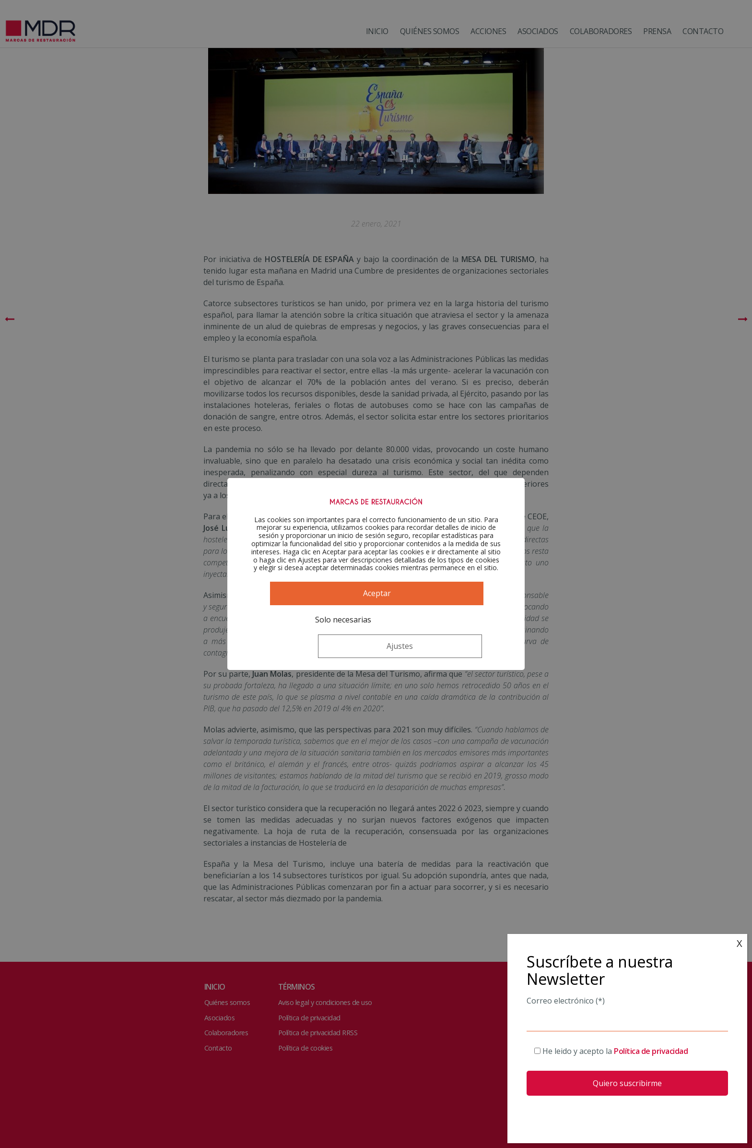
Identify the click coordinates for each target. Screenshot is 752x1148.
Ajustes (423, 637)
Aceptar (376, 611)
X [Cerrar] (739, 943)
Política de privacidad (651, 1051)
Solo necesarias (312, 637)
